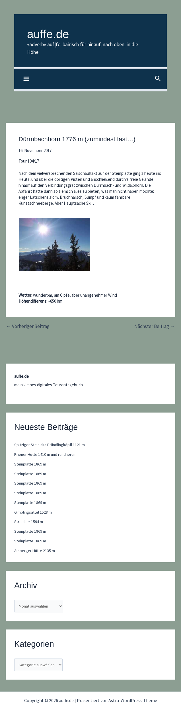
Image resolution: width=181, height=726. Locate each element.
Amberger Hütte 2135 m (35, 550)
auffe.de (54, 33)
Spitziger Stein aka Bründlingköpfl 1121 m (50, 445)
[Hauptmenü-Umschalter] (26, 79)
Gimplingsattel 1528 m (33, 512)
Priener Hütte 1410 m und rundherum (47, 454)
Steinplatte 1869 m (30, 464)
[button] (158, 79)
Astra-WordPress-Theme (132, 700)
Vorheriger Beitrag (28, 326)
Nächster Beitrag (154, 326)
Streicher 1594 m (29, 522)
